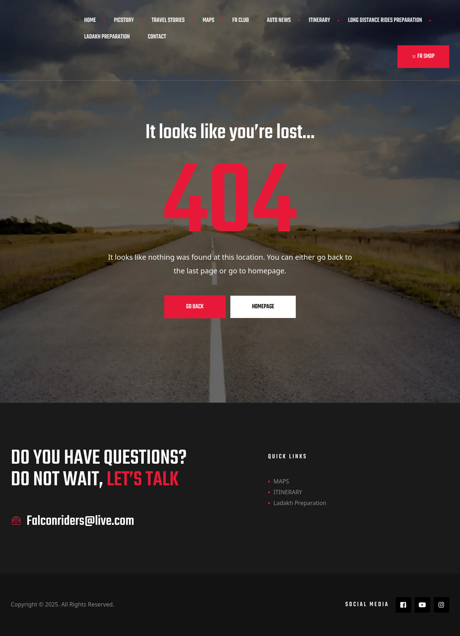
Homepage (263, 307)
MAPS (209, 20)
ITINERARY (319, 20)
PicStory (124, 20)
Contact (157, 37)
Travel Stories (168, 20)
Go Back (195, 307)
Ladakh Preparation (107, 37)
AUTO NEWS (279, 20)
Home (90, 20)
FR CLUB (240, 20)
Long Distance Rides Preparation (385, 20)
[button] (423, 56)
